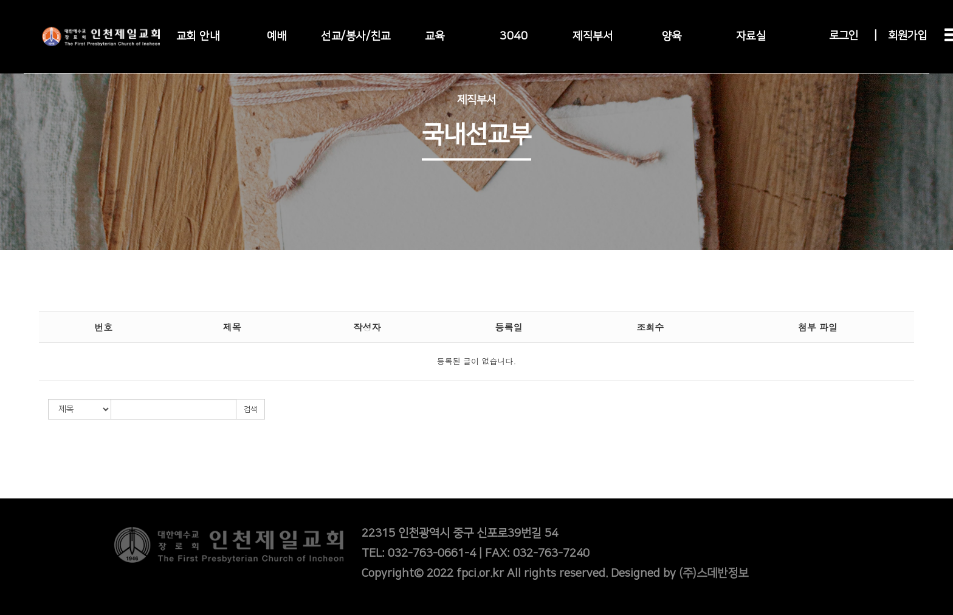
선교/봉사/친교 (355, 36)
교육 (435, 36)
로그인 (843, 36)
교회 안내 (198, 36)
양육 (672, 36)
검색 (250, 409)
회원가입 (907, 36)
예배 (277, 36)
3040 (514, 36)
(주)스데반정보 (713, 573)
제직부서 (593, 36)
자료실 (751, 36)
